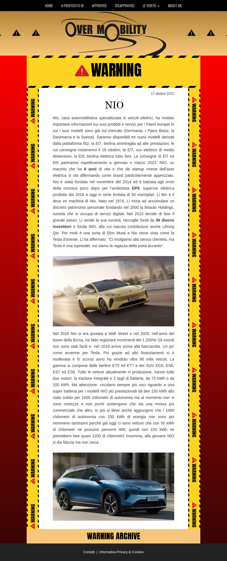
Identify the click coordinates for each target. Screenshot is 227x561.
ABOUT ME (175, 5)
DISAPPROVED (124, 5)
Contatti (89, 552)
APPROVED (99, 5)
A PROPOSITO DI (72, 5)
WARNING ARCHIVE (113, 536)
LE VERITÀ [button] (151, 5)
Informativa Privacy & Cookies (121, 552)
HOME (49, 5)
